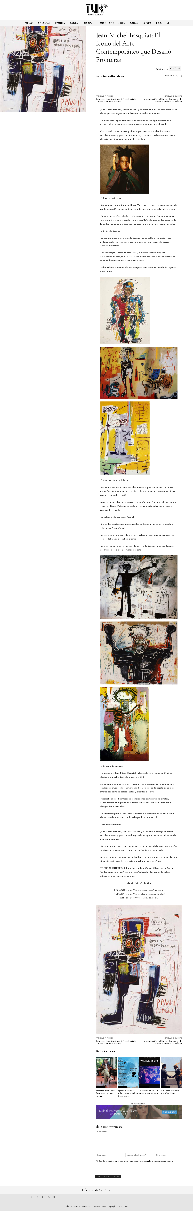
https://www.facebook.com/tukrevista (145, 890)
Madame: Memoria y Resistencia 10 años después (105, 1093)
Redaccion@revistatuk (112, 76)
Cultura (175, 68)
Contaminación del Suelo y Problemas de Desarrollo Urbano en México (162, 100)
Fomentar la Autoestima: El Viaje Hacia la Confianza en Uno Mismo (116, 100)
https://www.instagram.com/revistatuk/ (146, 894)
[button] (168, 23)
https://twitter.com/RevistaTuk (144, 898)
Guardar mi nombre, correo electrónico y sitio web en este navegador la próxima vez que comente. (136, 1161)
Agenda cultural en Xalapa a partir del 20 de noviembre (128, 1093)
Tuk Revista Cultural (98, 1207)
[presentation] (113, 1170)
